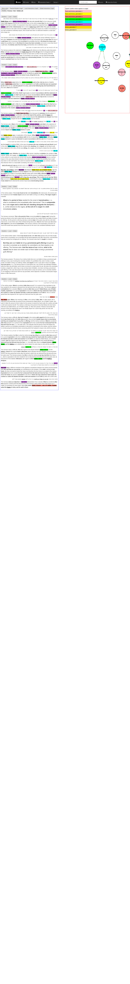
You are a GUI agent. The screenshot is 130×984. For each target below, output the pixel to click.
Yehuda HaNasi (26, 37)
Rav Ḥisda (4, 299)
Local (9, 16)
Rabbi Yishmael (47, 73)
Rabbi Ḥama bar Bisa (41, 71)
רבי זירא (52, 132)
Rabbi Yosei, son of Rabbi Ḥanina (42, 170)
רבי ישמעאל (51, 101)
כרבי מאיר (40, 132)
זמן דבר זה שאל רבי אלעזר (41, 379)
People (26, 2)
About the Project (111, 2)
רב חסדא (52, 297)
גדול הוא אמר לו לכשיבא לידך (14, 67)
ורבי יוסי (23, 121)
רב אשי (56, 363)
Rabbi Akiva (44, 349)
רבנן (29, 110)
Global (15, 16)
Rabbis (17, 310)
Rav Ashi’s (24, 382)
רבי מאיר (31, 141)
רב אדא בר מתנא (38, 121)
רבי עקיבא (38, 332)
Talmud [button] (56, 2)
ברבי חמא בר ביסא (32, 66)
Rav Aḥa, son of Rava (7, 170)
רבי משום (49, 167)
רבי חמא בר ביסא (52, 110)
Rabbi (19, 37)
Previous (9, 10)
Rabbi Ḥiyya (4, 21)
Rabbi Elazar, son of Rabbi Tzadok (44, 385)
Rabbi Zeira (8, 135)
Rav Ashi (21, 170)
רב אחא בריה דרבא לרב (46, 165)
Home (18, 2)
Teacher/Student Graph (16, 8)
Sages (48, 115)
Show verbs (5, 8)
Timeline (4, 10)
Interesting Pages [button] (44, 2)
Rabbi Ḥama (8, 82)
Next (14, 10)
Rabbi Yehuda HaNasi (20, 21)
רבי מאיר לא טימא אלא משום (10, 165)
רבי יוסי (48, 121)
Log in (100, 2)
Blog (33, 2)
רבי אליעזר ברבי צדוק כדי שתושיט (24, 281)
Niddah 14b (20, 10)
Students (4, 16)
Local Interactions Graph (31, 8)
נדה (45, 167)
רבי (56, 35)
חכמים (33, 332)
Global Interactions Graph (47, 8)
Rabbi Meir (43, 137)
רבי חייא (51, 18)
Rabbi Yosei (9, 95)
